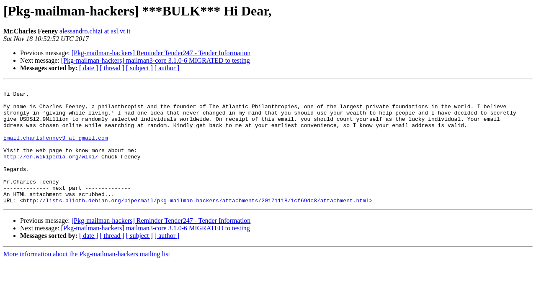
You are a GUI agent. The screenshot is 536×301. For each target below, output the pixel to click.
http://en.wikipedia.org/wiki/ (50, 171)
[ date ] (88, 67)
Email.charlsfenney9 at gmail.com (55, 149)
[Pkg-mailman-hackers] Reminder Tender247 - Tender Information (161, 52)
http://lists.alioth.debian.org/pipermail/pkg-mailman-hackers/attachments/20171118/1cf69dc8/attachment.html (196, 224)
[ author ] (167, 67)
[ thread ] (112, 67)
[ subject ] (139, 67)
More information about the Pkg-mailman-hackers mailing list (86, 277)
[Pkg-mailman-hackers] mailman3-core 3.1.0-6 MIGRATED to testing (155, 60)
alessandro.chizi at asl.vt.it (94, 31)
